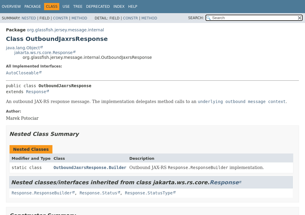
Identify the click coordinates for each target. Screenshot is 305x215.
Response (36, 91)
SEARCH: (196, 18)
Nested (28, 18)
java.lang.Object (23, 47)
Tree (78, 6)
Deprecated (98, 6)
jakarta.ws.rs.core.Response (43, 52)
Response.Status (98, 193)
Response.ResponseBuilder (42, 193)
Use (66, 6)
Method (79, 18)
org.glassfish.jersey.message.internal (65, 29)
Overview (11, 6)
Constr (60, 18)
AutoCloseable (22, 72)
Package (32, 6)
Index (119, 6)
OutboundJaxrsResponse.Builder (90, 167)
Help (132, 6)
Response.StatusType (148, 193)
